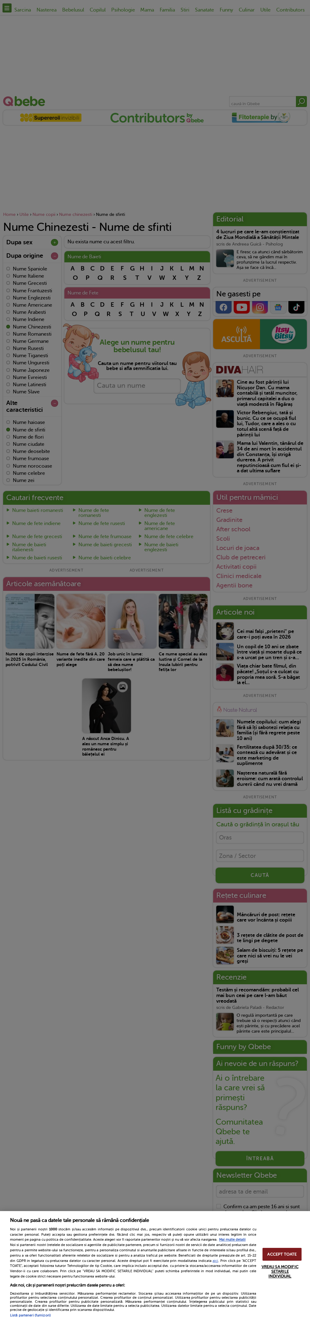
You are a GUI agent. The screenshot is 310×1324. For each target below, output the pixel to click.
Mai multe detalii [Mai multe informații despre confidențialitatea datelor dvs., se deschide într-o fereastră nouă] (232, 1240)
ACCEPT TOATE (282, 1254)
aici (215, 1260)
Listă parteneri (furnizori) (30, 1315)
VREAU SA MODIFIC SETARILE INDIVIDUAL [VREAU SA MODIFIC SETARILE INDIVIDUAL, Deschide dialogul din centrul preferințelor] (280, 1271)
